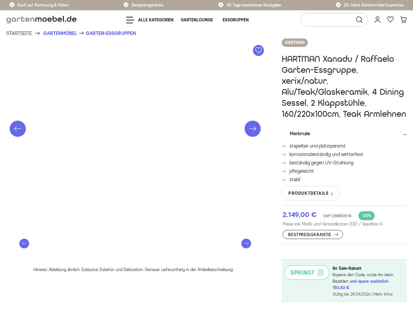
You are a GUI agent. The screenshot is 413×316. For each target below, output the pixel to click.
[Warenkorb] (403, 19)
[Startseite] (19, 33)
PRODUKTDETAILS (311, 193)
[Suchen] (359, 19)
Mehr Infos (383, 294)
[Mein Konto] (377, 19)
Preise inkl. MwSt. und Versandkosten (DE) (332, 224)
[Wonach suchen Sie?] (334, 19)
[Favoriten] (390, 19)
